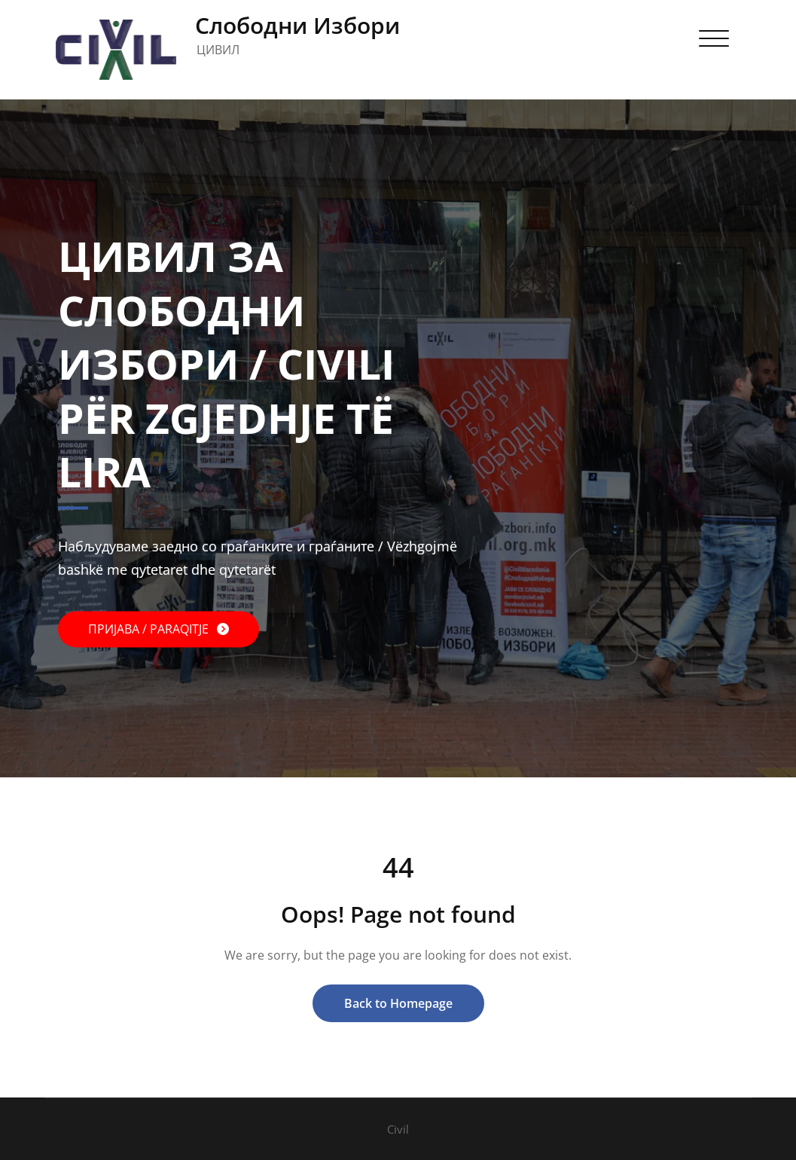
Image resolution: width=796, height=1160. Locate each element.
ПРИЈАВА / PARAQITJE (150, 629)
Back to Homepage (398, 1003)
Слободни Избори (297, 25)
